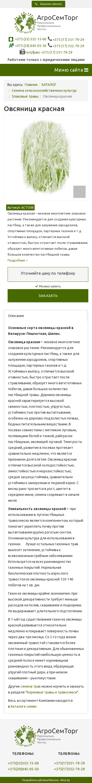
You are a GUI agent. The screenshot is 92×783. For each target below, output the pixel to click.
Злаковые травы (25, 96)
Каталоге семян (23, 706)
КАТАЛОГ (49, 85)
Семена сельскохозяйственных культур (44, 90)
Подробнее (18, 260)
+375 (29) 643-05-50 (30, 46)
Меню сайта (71, 70)
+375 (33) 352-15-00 (30, 39)
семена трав (31, 686)
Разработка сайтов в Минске (40, 780)
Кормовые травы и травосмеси (52, 692)
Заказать (48, 296)
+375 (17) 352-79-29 (66, 46)
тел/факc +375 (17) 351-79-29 (46, 52)
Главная (31, 85)
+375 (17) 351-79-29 (66, 40)
